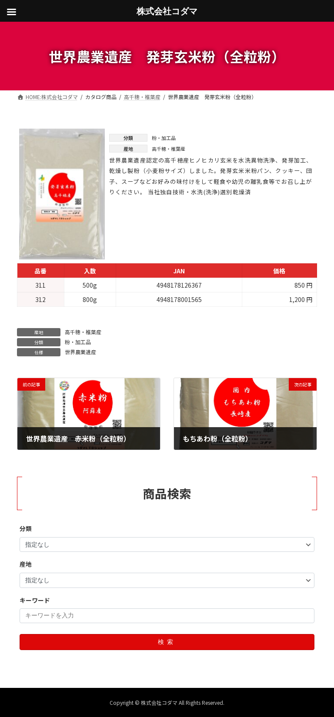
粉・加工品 (78, 341)
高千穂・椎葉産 (83, 331)
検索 (167, 641)
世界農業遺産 (80, 351)
